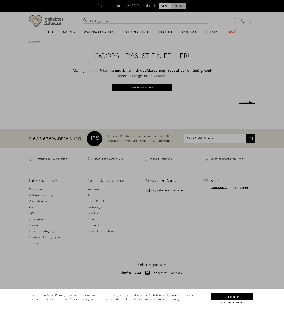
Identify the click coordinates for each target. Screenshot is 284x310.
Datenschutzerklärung (166, 299)
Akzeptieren (232, 297)
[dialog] (142, 299)
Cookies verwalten (232, 302)
